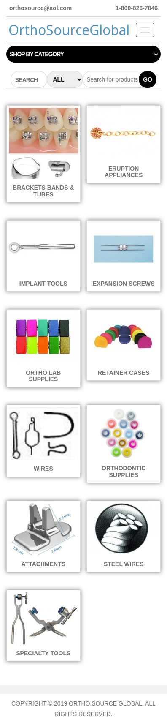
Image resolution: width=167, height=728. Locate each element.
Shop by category (37, 54)
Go (147, 79)
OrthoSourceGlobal (68, 30)
